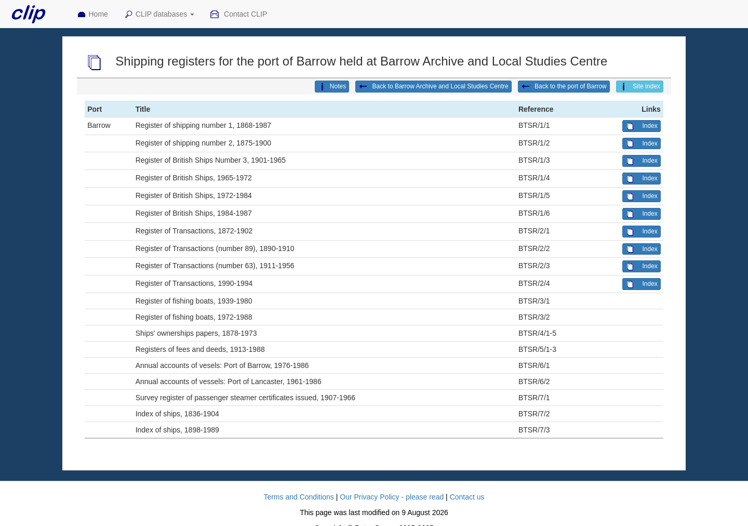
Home (92, 14)
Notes (332, 86)
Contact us (467, 497)
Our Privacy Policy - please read (392, 497)
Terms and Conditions (298, 497)
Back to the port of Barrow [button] (564, 86)
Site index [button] (639, 86)
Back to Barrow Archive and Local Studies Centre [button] (433, 86)
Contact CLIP (238, 14)
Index (641, 126)
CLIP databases (159, 14)
